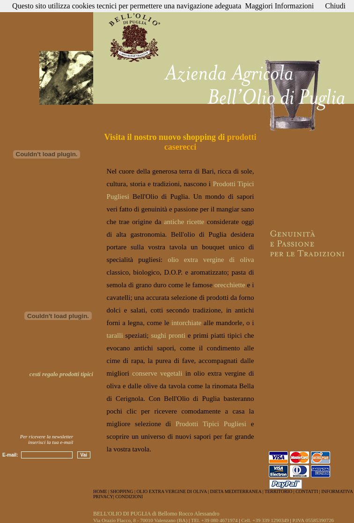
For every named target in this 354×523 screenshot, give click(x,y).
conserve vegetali (157, 373)
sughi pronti (168, 335)
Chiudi (335, 6)
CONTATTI (306, 491)
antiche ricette (184, 221)
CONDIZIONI (129, 496)
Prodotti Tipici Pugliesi (211, 424)
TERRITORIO (278, 491)
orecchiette (229, 285)
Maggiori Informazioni (279, 6)
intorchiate (186, 323)
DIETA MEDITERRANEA (236, 491)
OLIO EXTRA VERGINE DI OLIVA (171, 491)
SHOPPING (121, 491)
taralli (115, 335)
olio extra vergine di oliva (211, 259)
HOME (100, 491)
